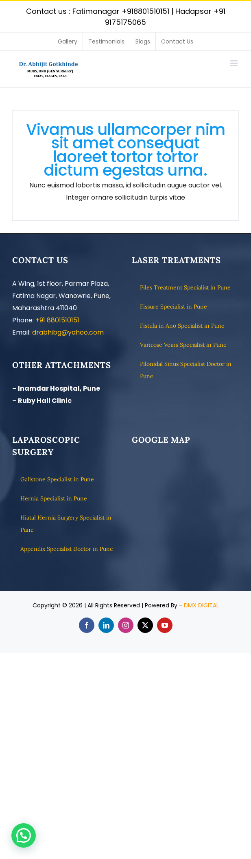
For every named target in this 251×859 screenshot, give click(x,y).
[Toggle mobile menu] (234, 63)
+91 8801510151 (57, 320)
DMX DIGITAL (201, 605)
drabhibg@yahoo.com (68, 332)
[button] (23, 835)
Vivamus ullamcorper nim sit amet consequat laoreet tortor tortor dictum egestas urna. (125, 150)
